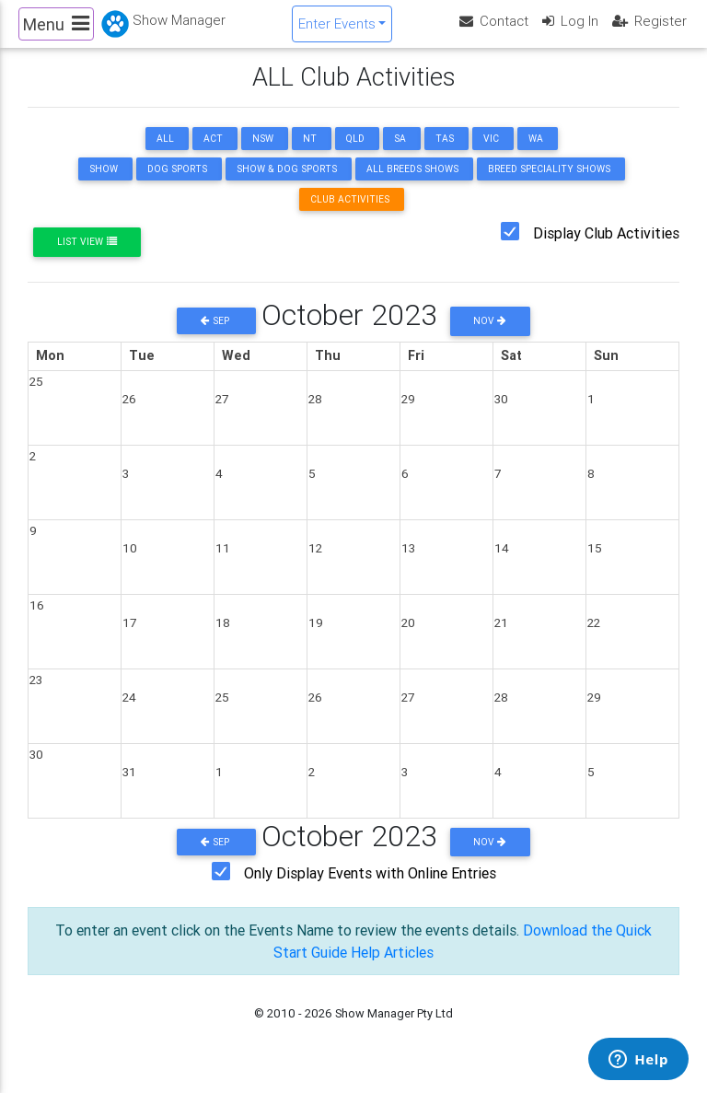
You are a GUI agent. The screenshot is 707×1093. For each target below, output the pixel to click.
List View (87, 257)
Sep (216, 337)
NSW (262, 154)
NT (310, 154)
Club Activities (349, 215)
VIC (491, 154)
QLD (355, 154)
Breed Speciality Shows (549, 185)
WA (535, 154)
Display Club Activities (606, 248)
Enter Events (337, 31)
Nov (489, 337)
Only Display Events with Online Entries (370, 888)
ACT (213, 154)
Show (103, 185)
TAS (444, 154)
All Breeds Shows (412, 185)
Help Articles (392, 968)
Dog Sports (177, 185)
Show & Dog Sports (287, 185)
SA (400, 154)
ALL (165, 154)
